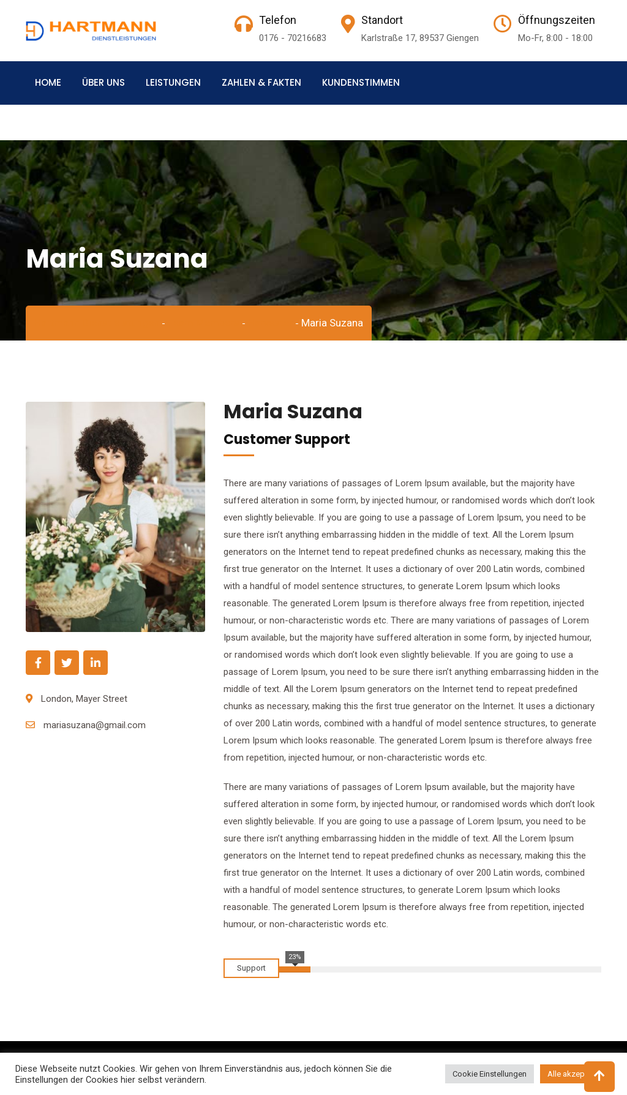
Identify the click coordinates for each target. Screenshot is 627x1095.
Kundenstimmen (361, 82)
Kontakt (56, 125)
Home (48, 82)
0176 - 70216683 (292, 37)
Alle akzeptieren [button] (575, 1073)
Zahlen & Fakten (261, 82)
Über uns (103, 82)
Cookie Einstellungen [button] (489, 1073)
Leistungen (173, 82)
